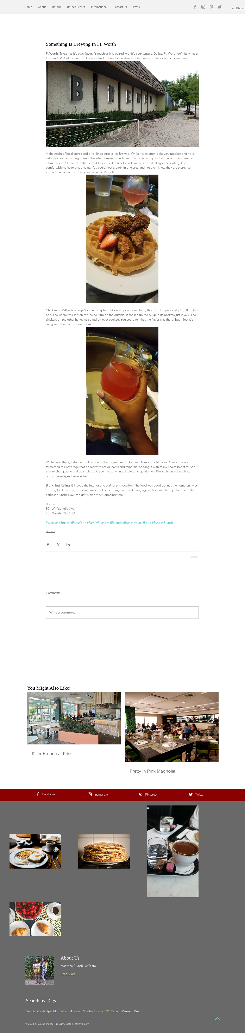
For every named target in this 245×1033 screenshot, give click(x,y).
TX (107, 1011)
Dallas (63, 1011)
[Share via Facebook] (48, 544)
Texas (114, 1011)
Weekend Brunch (132, 1011)
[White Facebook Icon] (37, 794)
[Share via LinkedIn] (68, 544)
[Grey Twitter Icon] (219, 7)
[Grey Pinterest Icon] (211, 7)
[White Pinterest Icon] (140, 794)
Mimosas (75, 1011)
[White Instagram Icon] (89, 794)
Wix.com (84, 1023)
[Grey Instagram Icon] (203, 7)
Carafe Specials (47, 1011)
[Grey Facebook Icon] (194, 7)
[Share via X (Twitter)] (58, 544)
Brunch (50, 531)
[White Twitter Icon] (190, 794)
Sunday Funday (93, 1011)
